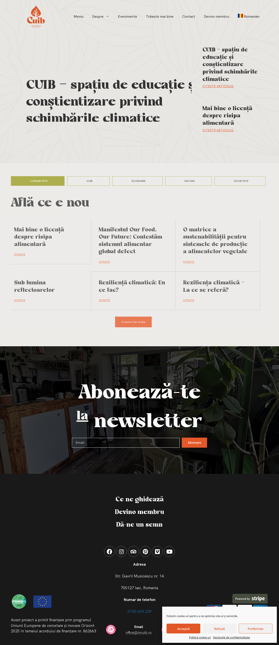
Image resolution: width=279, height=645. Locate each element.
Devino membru (216, 16)
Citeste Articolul (218, 86)
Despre (103, 16)
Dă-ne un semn (139, 524)
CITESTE (19, 254)
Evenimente (127, 16)
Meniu (78, 16)
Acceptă (183, 628)
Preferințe (255, 628)
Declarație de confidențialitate (231, 637)
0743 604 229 (139, 611)
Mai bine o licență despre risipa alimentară (227, 116)
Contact (188, 16)
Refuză (219, 628)
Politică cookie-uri (200, 637)
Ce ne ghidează (139, 499)
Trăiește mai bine (160, 16)
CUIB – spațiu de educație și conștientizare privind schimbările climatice (112, 102)
